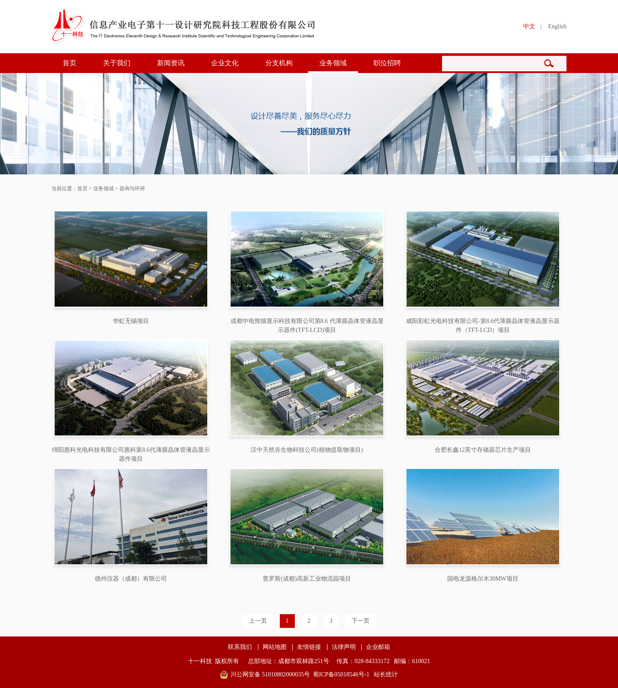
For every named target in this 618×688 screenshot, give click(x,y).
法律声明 (344, 647)
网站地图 (275, 647)
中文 (529, 26)
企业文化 (225, 63)
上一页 (258, 621)
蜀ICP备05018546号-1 (341, 674)
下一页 (360, 621)
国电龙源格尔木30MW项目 (482, 578)
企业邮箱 (378, 647)
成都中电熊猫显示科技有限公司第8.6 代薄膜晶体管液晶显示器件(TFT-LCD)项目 (307, 325)
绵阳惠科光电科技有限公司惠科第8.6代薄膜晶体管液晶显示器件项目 (131, 454)
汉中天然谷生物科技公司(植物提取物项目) (307, 450)
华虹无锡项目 (131, 321)
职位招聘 (387, 63)
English (557, 26)
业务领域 (333, 63)
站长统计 (386, 674)
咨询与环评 (132, 189)
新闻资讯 (171, 63)
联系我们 (240, 647)
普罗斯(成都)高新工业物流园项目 (307, 578)
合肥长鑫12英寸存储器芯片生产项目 (483, 450)
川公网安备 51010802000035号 (270, 674)
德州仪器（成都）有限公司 (131, 578)
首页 (69, 63)
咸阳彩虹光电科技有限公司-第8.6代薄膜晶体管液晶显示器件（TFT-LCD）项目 (483, 325)
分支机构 (279, 63)
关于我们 (116, 63)
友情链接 (309, 647)
